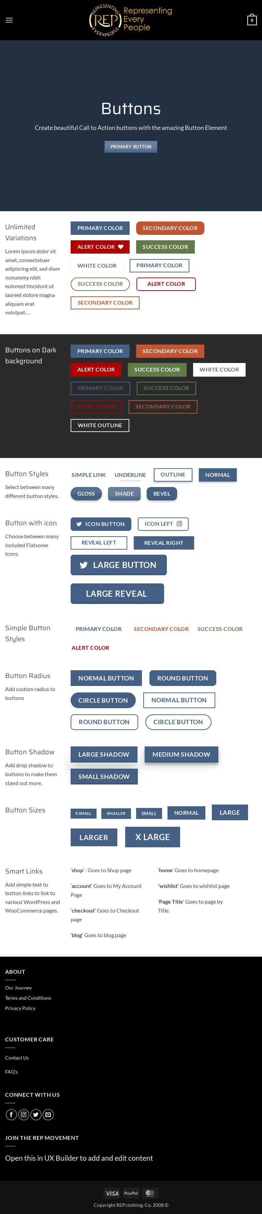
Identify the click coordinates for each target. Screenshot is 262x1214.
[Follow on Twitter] (36, 1114)
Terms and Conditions (28, 998)
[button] (9, 20)
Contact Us (17, 1058)
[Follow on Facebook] (11, 1114)
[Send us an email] (48, 1114)
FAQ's (11, 1072)
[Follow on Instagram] (23, 1114)
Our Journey (18, 987)
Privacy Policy (20, 1008)
